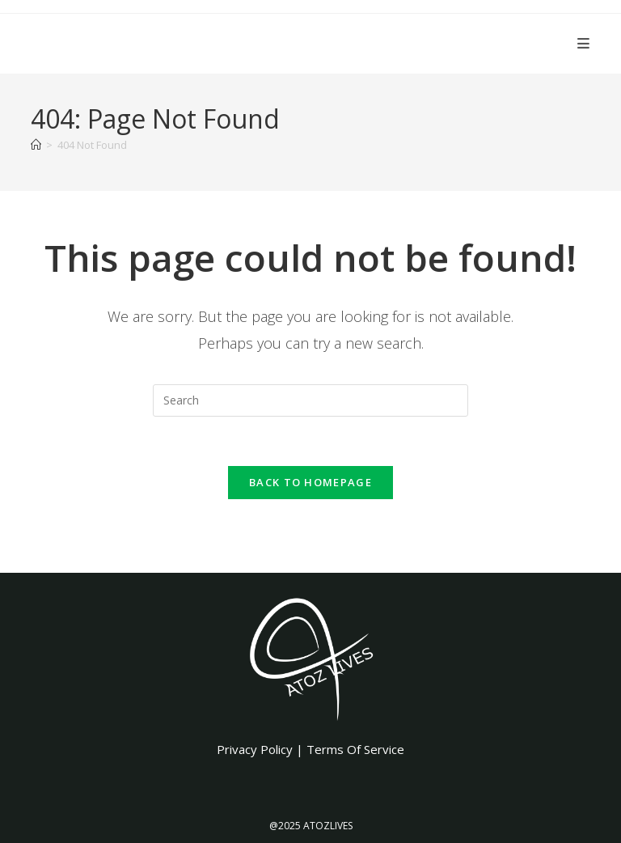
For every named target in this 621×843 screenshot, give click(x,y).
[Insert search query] (310, 400)
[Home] (36, 145)
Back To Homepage (310, 482)
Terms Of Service (355, 749)
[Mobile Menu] (583, 43)
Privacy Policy (255, 749)
